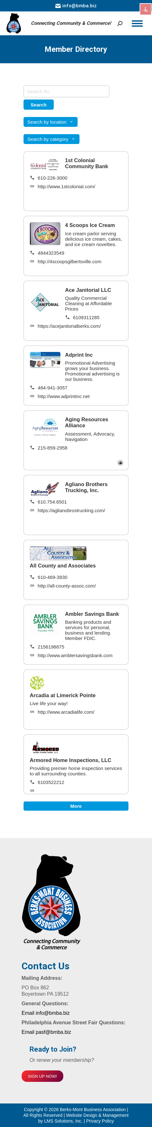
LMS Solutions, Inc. (64, 1121)
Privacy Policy (100, 1121)
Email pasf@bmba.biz (46, 1032)
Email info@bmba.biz (46, 1013)
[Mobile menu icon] (137, 24)
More (76, 806)
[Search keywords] (66, 91)
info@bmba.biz (76, 6)
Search (38, 104)
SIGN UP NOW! (42, 1076)
